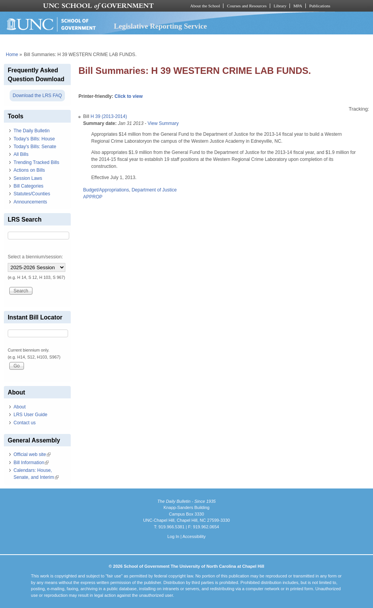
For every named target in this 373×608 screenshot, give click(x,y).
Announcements (30, 202)
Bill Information (31, 462)
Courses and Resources (246, 5)
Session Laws (28, 178)
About (20, 407)
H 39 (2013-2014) (108, 116)
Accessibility (194, 536)
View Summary (163, 123)
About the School (205, 5)
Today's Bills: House (34, 139)
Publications (319, 5)
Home (12, 54)
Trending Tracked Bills (36, 162)
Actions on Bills (29, 170)
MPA (297, 5)
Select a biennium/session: (35, 257)
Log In (173, 536)
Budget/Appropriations (106, 190)
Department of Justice (154, 190)
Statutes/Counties (32, 193)
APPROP (92, 197)
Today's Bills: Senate (35, 146)
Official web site (32, 454)
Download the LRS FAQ (37, 95)
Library (280, 5)
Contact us (25, 422)
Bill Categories (28, 186)
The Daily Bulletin (31, 130)
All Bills (21, 154)
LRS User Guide (30, 414)
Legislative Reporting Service (160, 26)
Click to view (128, 96)
